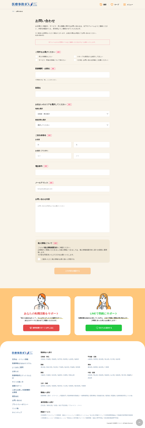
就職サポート (17, 386)
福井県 (118, 359)
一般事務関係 (84, 395)
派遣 (55, 405)
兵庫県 (65, 375)
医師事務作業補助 (73, 395)
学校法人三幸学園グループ (75, 418)
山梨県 (90, 359)
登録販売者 (100, 395)
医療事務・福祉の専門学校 (94, 418)
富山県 (107, 359)
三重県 (107, 367)
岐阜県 (101, 367)
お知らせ (15, 371)
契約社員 (49, 405)
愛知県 (90, 367)
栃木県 (67, 367)
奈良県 (54, 375)
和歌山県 (72, 375)
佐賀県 (48, 386)
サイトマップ (17, 412)
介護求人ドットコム (81, 415)
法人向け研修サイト (96, 415)
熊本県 (60, 386)
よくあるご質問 (17, 367)
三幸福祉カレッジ (59, 418)
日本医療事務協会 (110, 415)
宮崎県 (71, 386)
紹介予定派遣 (63, 405)
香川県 (124, 375)
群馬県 (78, 367)
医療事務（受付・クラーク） (50, 395)
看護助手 (63, 395)
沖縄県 (84, 386)
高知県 (90, 378)
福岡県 (43, 386)
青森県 (54, 359)
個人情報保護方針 (50, 247)
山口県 (112, 375)
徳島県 (118, 375)
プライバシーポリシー (20, 404)
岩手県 (60, 359)
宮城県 (48, 359)
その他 (130, 395)
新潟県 (101, 359)
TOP (13, 11)
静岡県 (95, 367)
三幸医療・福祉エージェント (64, 415)
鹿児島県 (77, 386)
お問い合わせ (17, 400)
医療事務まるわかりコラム (21, 363)
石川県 (112, 359)
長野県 (95, 359)
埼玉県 (55, 367)
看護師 (113, 395)
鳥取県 (101, 375)
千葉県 (61, 367)
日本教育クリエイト (47, 415)
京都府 (48, 375)
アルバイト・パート (75, 405)
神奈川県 (49, 367)
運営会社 (15, 396)
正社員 (43, 405)
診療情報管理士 (122, 395)
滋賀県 (60, 375)
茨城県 (72, 367)
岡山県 (95, 375)
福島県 (77, 359)
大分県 (65, 386)
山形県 (71, 359)
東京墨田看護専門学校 (111, 418)
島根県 (107, 375)
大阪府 (43, 375)
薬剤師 (108, 395)
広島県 (90, 375)
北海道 (43, 359)
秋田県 (65, 359)
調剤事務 (93, 395)
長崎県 (54, 386)
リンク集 (15, 408)
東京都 (43, 367)
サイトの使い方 (17, 382)
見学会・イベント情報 (20, 359)
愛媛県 (129, 375)
